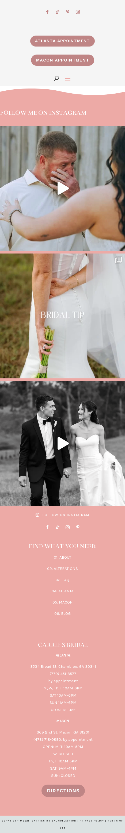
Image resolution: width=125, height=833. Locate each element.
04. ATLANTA (63, 591)
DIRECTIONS (63, 790)
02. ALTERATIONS (62, 568)
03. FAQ (62, 579)
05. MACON (62, 602)
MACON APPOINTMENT (62, 60)
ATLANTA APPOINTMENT (62, 41)
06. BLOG (62, 613)
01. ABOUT (62, 557)
